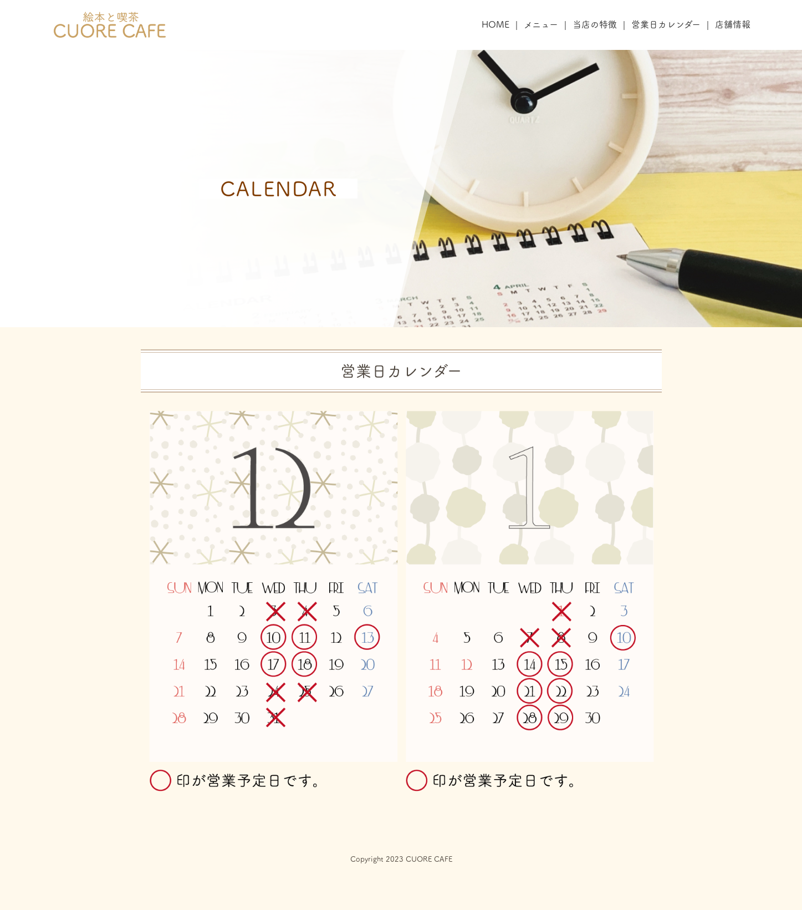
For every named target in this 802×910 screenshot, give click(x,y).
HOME (495, 24)
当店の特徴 (595, 24)
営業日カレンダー (666, 24)
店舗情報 (732, 24)
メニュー (541, 24)
